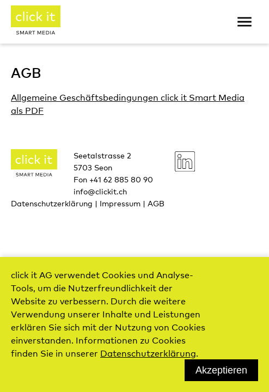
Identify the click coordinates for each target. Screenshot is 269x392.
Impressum (120, 203)
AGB (156, 203)
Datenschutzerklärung (52, 203)
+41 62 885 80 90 (121, 179)
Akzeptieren (221, 370)
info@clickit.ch (100, 191)
